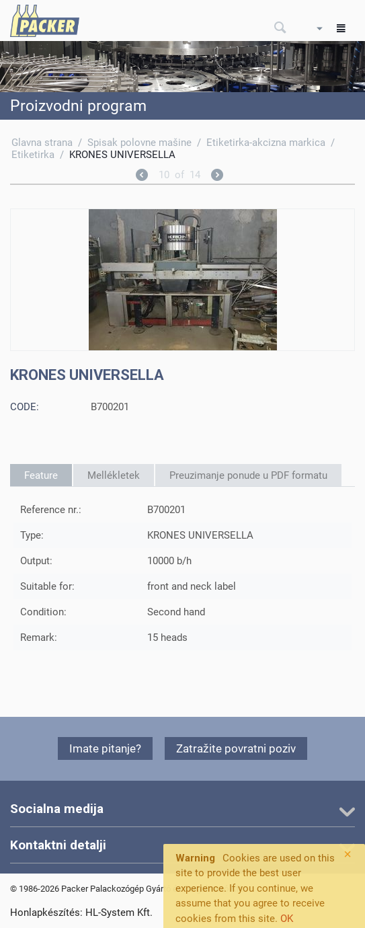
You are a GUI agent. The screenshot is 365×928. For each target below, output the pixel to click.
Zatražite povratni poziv (236, 748)
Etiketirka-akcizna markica (265, 143)
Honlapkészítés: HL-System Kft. (81, 912)
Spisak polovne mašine (139, 143)
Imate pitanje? (105, 748)
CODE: (24, 407)
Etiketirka (32, 155)
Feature (41, 475)
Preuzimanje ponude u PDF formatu (248, 475)
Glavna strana (42, 143)
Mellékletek (113, 475)
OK (286, 919)
